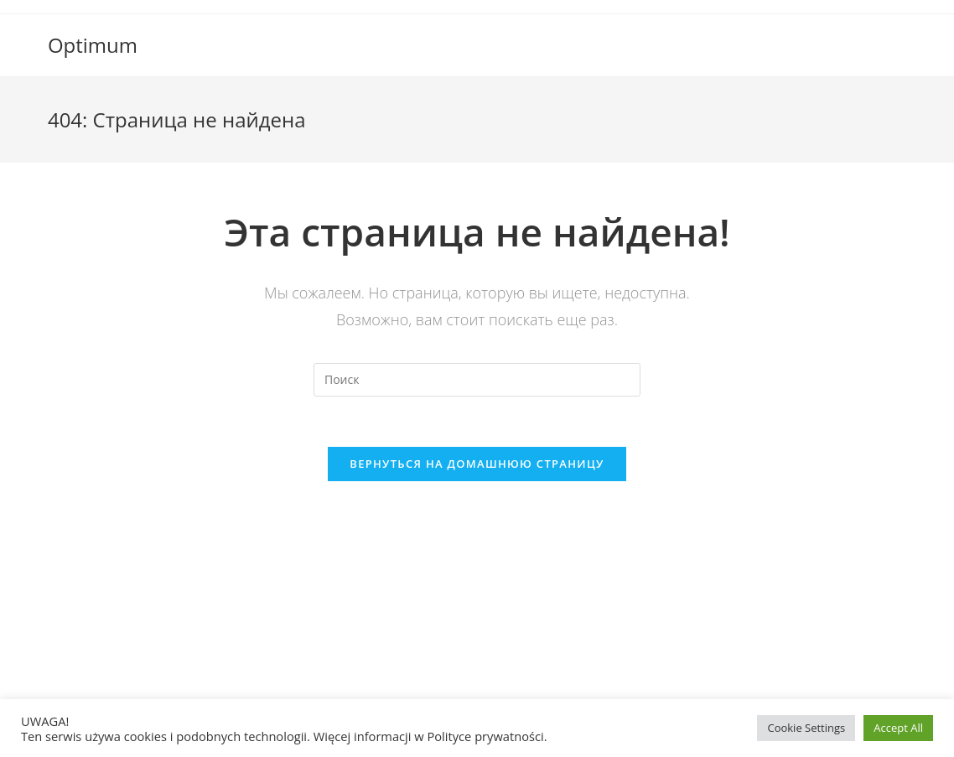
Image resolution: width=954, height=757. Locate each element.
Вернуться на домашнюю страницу (477, 463)
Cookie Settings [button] (806, 727)
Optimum (92, 45)
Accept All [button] (898, 727)
